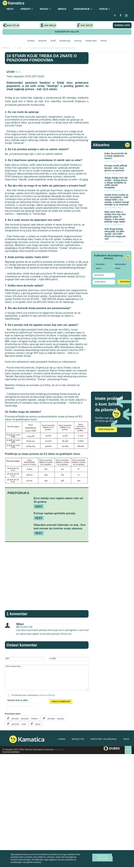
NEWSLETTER (78, 739)
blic (18, 72)
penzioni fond (17, 723)
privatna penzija (54, 718)
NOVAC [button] (45, 8)
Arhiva (103, 41)
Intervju (78, 41)
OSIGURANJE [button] (83, 8)
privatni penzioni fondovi (23, 718)
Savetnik (42, 41)
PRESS (126, 739)
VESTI (9, 8)
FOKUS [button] (104, 8)
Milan (20, 624)
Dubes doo (59, 750)
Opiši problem (106, 429)
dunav (37, 723)
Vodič (53, 41)
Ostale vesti (91, 41)
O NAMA (61, 739)
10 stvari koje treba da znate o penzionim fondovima (42, 58)
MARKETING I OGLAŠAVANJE (104, 739)
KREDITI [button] (27, 8)
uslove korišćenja (46, 695)
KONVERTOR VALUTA (67, 31)
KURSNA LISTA (122, 25)
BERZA (62, 8)
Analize (30, 41)
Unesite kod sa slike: (17, 700)
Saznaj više (102, 859)
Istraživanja (65, 41)
